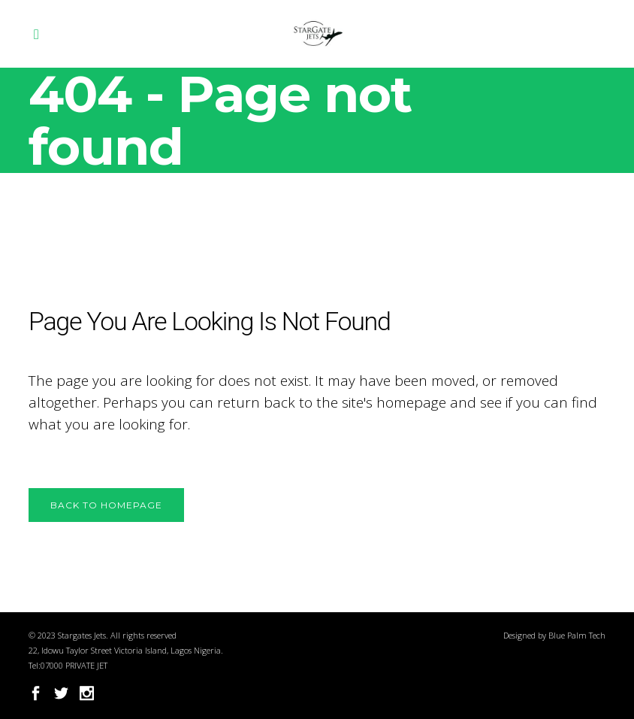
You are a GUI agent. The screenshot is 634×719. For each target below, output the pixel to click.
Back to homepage (106, 505)
